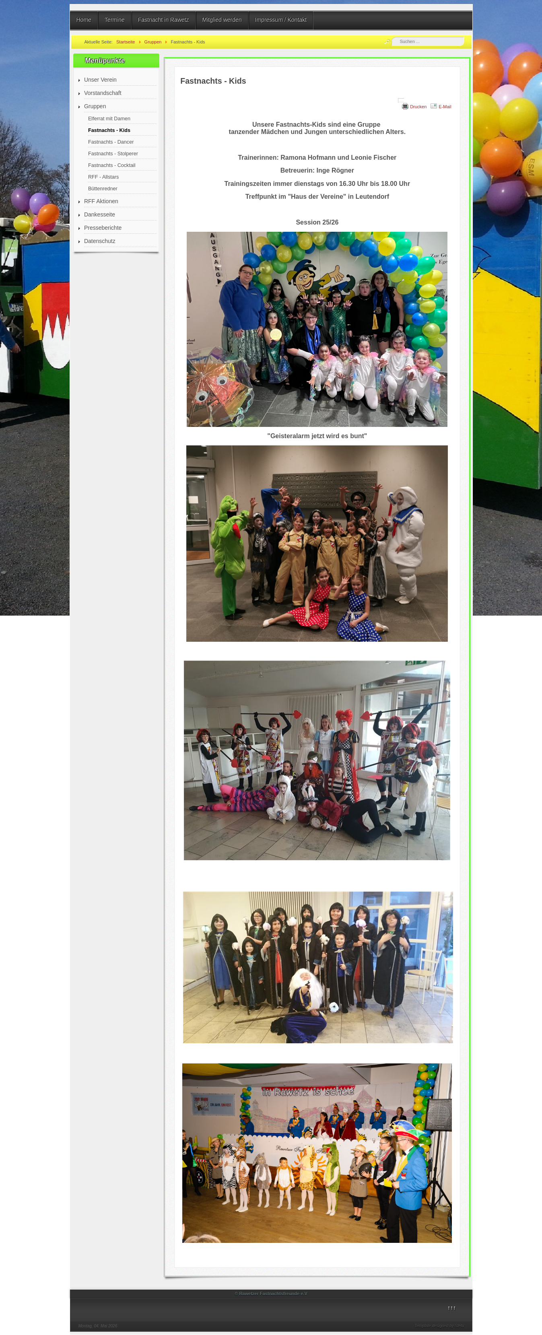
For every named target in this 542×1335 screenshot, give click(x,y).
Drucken (418, 106)
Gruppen (95, 106)
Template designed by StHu (439, 1326)
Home (83, 19)
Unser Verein (100, 79)
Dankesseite (99, 214)
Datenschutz (99, 241)
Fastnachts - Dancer (111, 142)
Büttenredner (102, 189)
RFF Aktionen (101, 201)
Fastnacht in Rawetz (163, 19)
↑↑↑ (451, 1307)
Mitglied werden (222, 19)
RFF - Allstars (103, 177)
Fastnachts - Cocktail (112, 165)
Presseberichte (103, 228)
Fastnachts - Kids (109, 130)
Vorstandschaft (103, 93)
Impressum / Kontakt (281, 19)
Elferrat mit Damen (109, 119)
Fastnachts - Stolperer (113, 154)
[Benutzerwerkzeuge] (401, 100)
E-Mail (445, 106)
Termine (115, 19)
